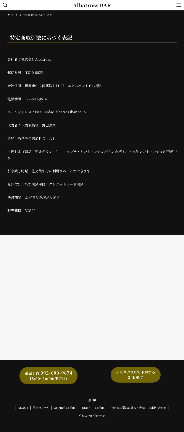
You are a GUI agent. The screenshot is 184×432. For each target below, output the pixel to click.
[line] (95, 400)
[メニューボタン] (179, 5)
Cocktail (101, 408)
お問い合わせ (157, 408)
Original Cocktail (66, 408)
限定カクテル (41, 408)
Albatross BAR (92, 5)
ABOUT (23, 408)
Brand (86, 408)
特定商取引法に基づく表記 (128, 408)
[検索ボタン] (5, 5)
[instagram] (89, 400)
